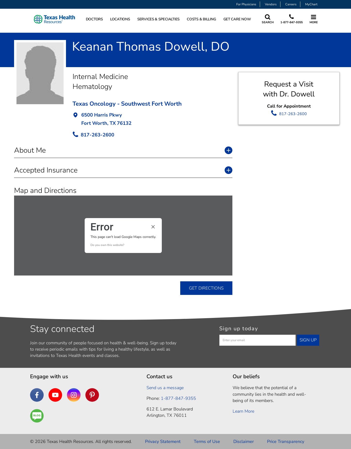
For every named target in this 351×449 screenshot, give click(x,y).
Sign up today (238, 328)
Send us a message (165, 388)
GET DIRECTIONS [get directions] (206, 288)
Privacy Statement (162, 441)
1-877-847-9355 (291, 22)
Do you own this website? (107, 245)
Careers (290, 4)
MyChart (311, 4)
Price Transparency (285, 441)
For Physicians (246, 4)
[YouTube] (55, 395)
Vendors (271, 4)
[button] (152, 119)
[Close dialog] (153, 227)
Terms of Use (207, 441)
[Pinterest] (92, 395)
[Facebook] (37, 395)
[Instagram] (74, 395)
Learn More (243, 411)
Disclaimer (243, 441)
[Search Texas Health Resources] (267, 19)
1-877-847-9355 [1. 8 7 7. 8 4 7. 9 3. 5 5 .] (178, 398)
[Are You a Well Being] (37, 416)
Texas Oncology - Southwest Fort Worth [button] (127, 104)
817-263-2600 (293, 114)
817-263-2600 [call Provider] (97, 135)
